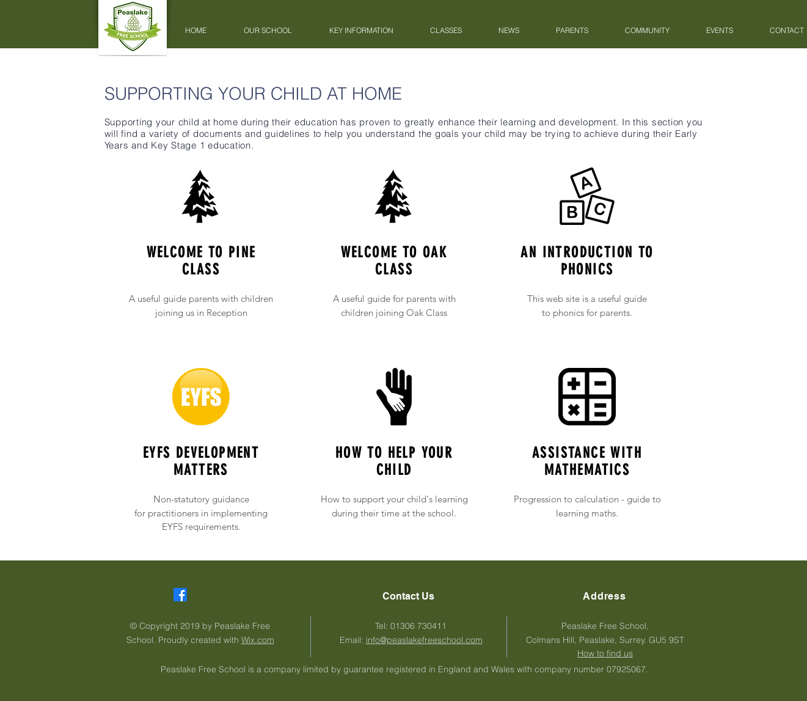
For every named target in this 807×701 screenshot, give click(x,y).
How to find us (605, 653)
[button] (268, 30)
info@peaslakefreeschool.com (424, 639)
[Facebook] (180, 594)
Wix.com (257, 639)
